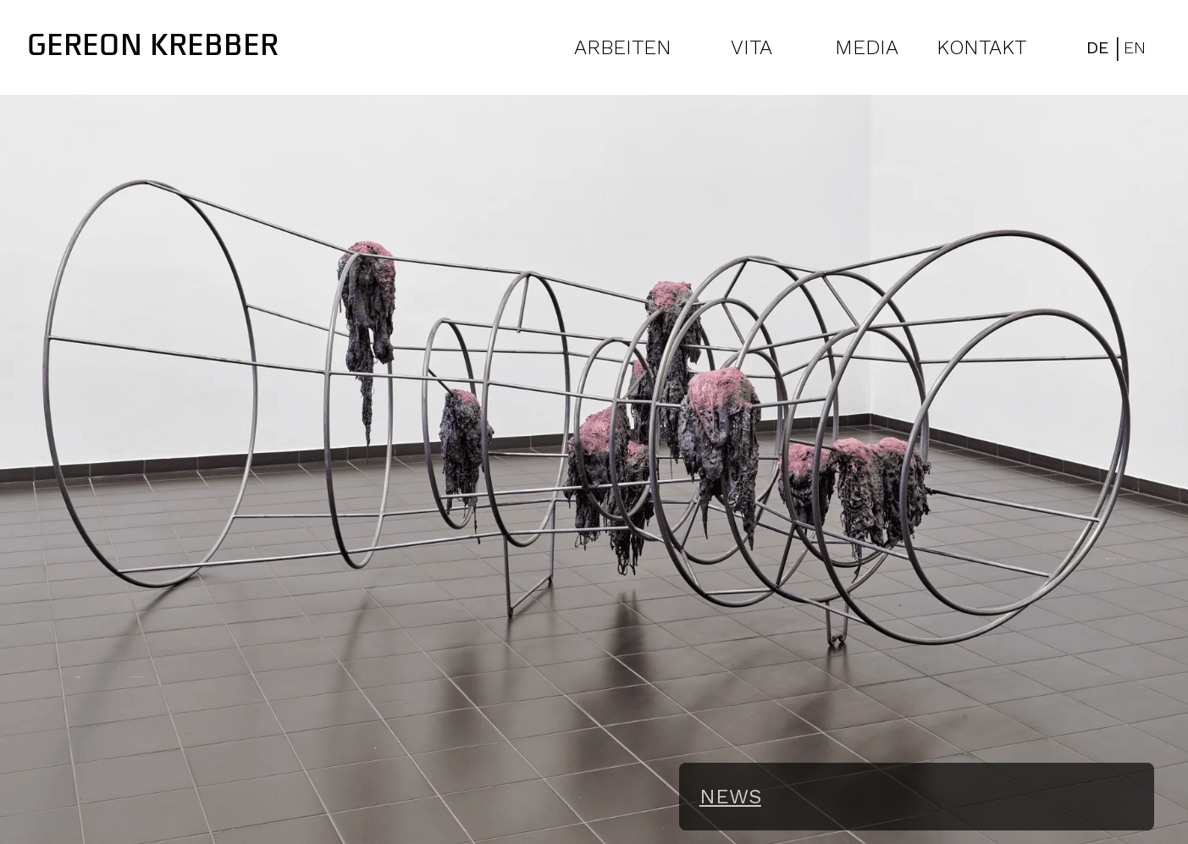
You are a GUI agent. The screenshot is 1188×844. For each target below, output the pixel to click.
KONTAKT (981, 47)
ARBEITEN (622, 47)
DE (1097, 47)
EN (1135, 47)
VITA (751, 47)
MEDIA (866, 47)
